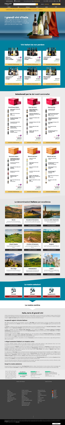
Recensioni (23, 396)
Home (8, 390)
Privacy (23, 395)
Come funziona (9, 392)
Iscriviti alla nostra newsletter (27, 391)
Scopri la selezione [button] (13, 225)
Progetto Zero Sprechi (41, 400)
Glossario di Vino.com (41, 390)
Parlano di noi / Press (10, 397)
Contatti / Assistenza (25, 390)
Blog (38, 402)
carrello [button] (56, 4)
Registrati (47, 4)
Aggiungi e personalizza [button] (13, 64)
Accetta (56, 423)
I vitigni (39, 396)
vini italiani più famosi (9, 378)
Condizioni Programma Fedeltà (27, 400)
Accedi (42, 4)
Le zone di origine (41, 397)
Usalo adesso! (34, 9)
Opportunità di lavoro (25, 405)
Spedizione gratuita (9, 1)
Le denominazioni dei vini (42, 395)
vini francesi (12, 377)
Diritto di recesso (24, 397)
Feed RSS (8, 401)
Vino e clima (40, 401)
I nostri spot (9, 396)
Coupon (39, 392)
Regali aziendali (10, 400)
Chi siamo (9, 391)
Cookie (23, 401)
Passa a (36, 1)
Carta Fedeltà (18, 1)
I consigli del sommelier (42, 391)
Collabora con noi (25, 392)
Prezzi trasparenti (10, 395)
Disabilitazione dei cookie (26, 402)
